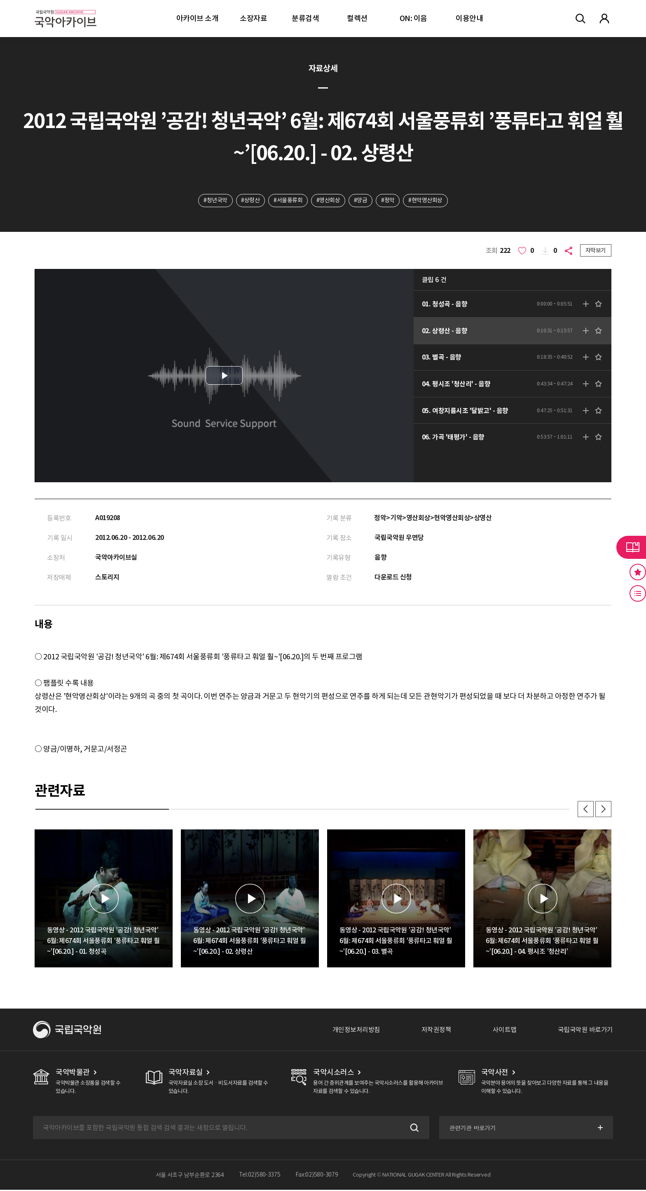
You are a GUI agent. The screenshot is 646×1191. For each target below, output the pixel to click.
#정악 (388, 200)
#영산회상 (328, 200)
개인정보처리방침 (356, 1031)
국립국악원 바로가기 (585, 1031)
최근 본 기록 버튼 (638, 593)
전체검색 (580, 18)
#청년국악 (215, 200)
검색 (412, 1128)
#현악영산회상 (426, 200)
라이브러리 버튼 (631, 547)
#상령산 (250, 200)
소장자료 (253, 18)
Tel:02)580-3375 (260, 1176)
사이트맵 (505, 1031)
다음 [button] (603, 810)
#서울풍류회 (288, 200)
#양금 (360, 200)
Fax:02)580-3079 (316, 1176)
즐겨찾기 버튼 (638, 572)
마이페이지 (604, 18)
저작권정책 (436, 1031)
